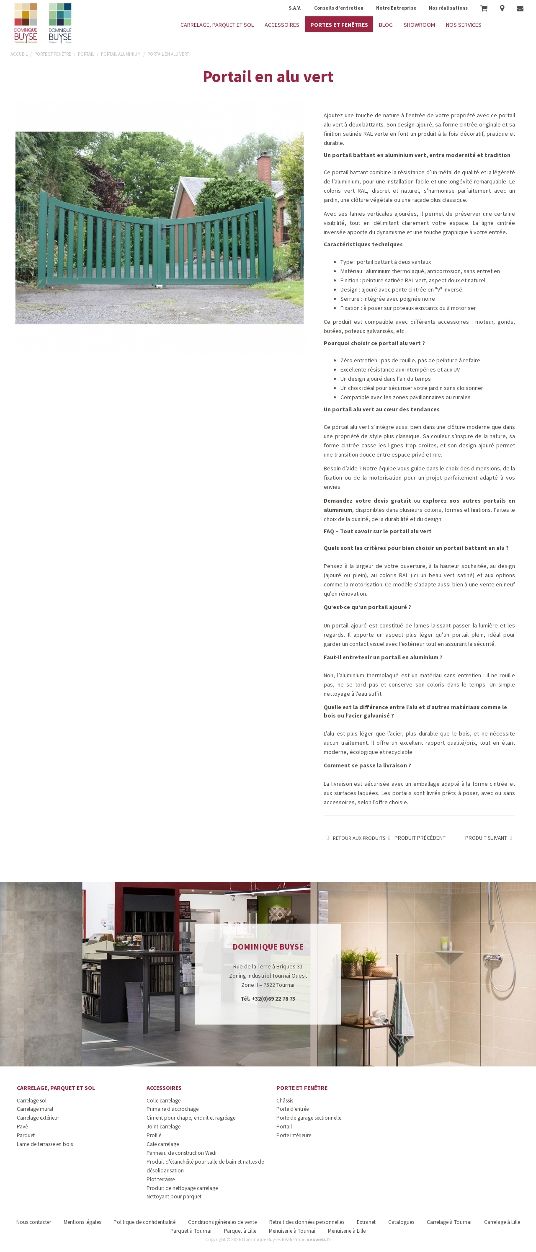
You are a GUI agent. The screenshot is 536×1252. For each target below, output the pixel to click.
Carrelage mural (35, 1109)
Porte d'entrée (292, 1109)
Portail (284, 1126)
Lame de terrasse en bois (45, 1144)
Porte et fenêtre (301, 1088)
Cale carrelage (163, 1144)
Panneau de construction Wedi (181, 1152)
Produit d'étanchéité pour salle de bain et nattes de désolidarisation (205, 1166)
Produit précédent (415, 838)
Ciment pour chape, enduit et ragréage (191, 1117)
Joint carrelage (163, 1126)
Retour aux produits (354, 838)
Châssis (284, 1100)
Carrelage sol (31, 1100)
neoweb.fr (319, 1239)
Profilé (154, 1135)
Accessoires (164, 1088)
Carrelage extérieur (38, 1117)
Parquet (26, 1135)
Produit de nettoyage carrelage (182, 1188)
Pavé (22, 1126)
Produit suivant (490, 838)
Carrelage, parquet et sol (56, 1088)
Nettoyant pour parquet (174, 1196)
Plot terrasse (161, 1179)
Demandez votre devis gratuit (367, 500)
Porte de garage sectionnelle (308, 1117)
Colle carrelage (163, 1100)
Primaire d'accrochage (172, 1109)
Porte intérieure (293, 1135)
